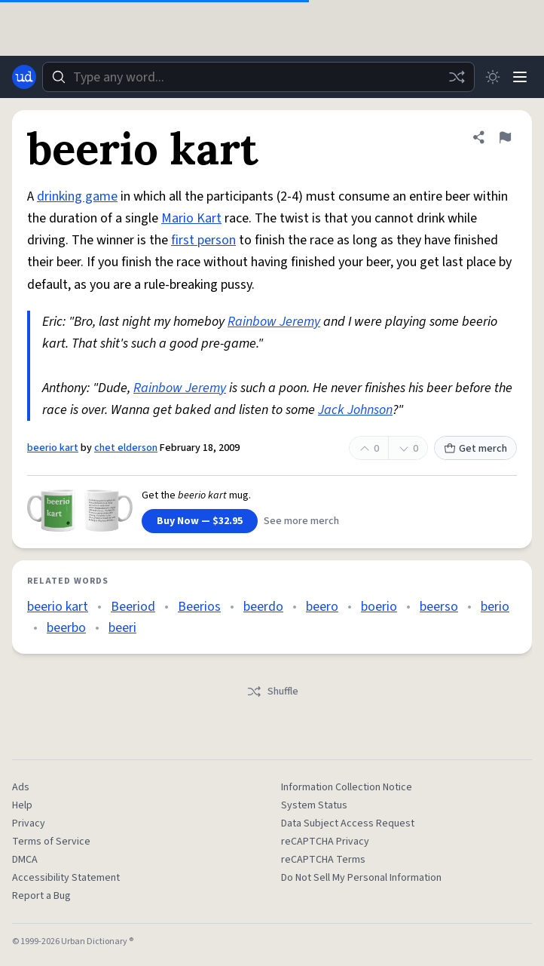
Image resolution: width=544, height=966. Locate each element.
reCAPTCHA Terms (323, 859)
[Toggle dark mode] (493, 77)
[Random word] (457, 77)
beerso (439, 606)
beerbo (66, 627)
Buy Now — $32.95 (200, 521)
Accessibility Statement (66, 877)
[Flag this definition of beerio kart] (505, 137)
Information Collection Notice (346, 787)
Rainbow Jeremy (274, 321)
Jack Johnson (355, 409)
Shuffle (272, 691)
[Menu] (520, 77)
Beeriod (133, 606)
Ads (20, 787)
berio (495, 606)
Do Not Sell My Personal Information (361, 877)
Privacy (28, 823)
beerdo (263, 606)
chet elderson (125, 447)
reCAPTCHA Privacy (325, 841)
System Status (314, 805)
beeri (122, 627)
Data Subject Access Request (347, 823)
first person (203, 240)
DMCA (25, 859)
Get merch (475, 448)
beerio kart (52, 447)
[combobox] (258, 77)
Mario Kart (191, 218)
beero (322, 606)
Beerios (199, 606)
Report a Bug (41, 895)
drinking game (77, 196)
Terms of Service (51, 841)
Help (22, 805)
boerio (379, 606)
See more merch (301, 521)
